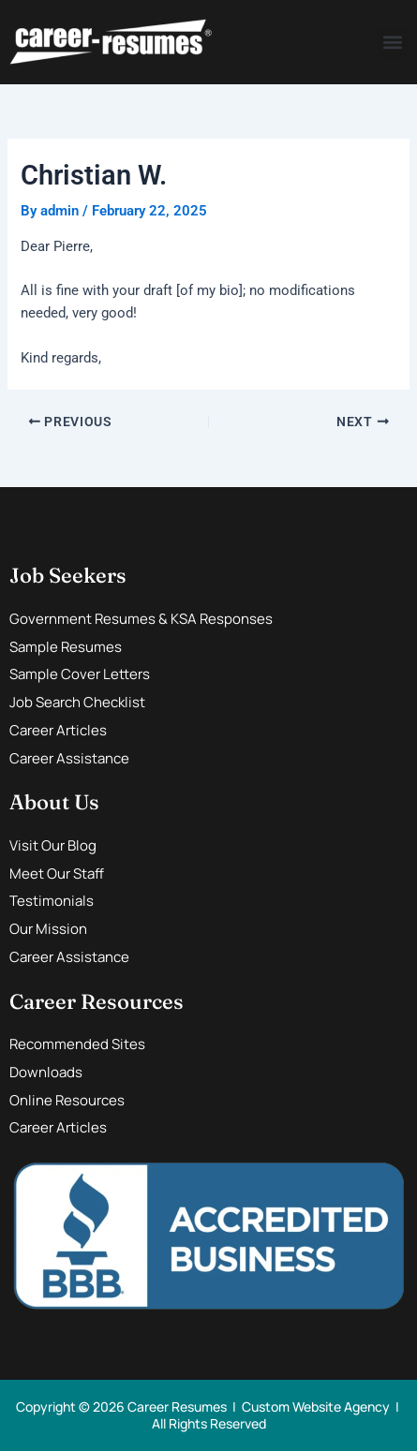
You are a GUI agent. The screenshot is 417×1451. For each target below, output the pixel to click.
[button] (392, 42)
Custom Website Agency (316, 1406)
